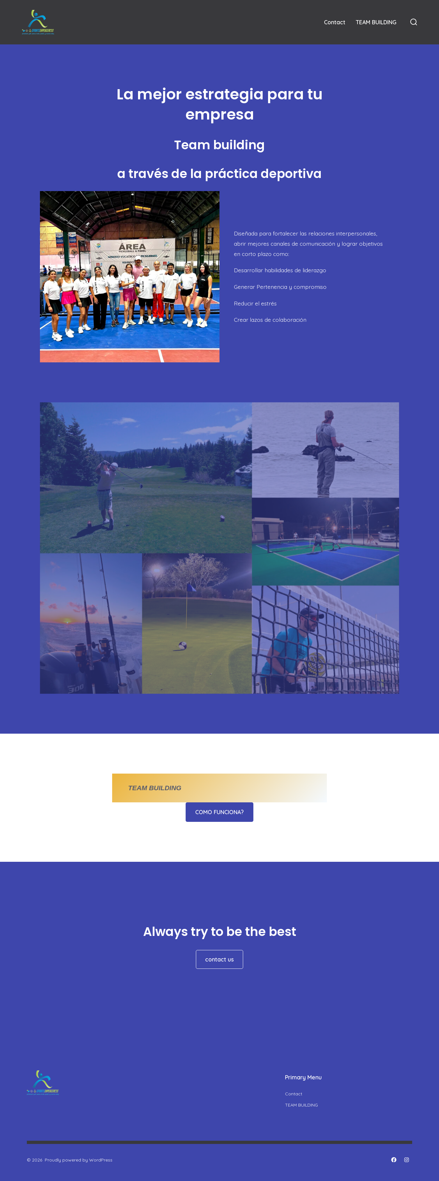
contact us (219, 959)
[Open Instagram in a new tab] (406, 1159)
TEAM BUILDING (376, 22)
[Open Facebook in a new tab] (393, 1159)
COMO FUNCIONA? (219, 811)
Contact (334, 22)
